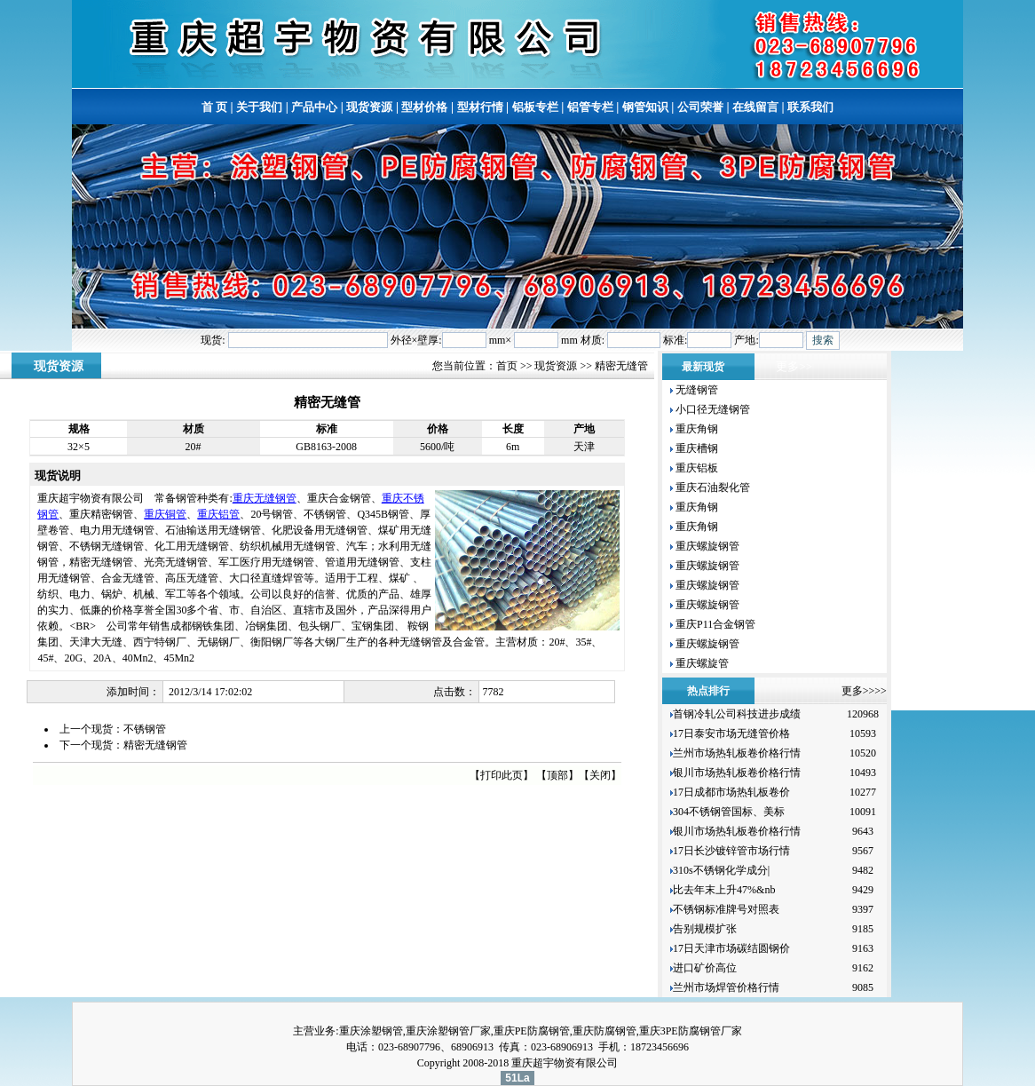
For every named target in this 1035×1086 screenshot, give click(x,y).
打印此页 (501, 775)
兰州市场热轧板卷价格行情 (737, 753)
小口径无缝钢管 (711, 409)
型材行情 (480, 107)
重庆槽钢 (695, 448)
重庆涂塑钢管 (371, 1031)
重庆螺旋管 (701, 663)
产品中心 (314, 107)
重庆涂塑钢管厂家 (448, 1031)
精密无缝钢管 (155, 745)
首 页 (214, 107)
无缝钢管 (695, 390)
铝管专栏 (590, 107)
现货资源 (369, 107)
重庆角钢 (695, 429)
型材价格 (424, 107)
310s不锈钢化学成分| (721, 870)
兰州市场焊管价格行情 (726, 987)
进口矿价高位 (706, 968)
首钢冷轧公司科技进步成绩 (737, 714)
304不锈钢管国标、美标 (729, 811)
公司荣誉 (700, 107)
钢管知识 (645, 107)
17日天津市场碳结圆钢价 (731, 948)
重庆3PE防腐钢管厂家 (690, 1031)
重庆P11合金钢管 (714, 624)
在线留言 (755, 107)
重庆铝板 (695, 468)
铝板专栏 (535, 107)
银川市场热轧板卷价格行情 (737, 772)
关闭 (600, 775)
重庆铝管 (218, 514)
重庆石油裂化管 (711, 487)
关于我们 (259, 107)
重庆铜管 (165, 514)
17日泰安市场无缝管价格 (731, 733)
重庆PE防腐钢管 (532, 1031)
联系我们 (810, 107)
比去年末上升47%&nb (724, 890)
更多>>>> (864, 691)
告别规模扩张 (706, 929)
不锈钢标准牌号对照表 (726, 909)
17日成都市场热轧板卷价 (731, 792)
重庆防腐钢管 (604, 1031)
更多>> (794, 366)
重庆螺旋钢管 (706, 546)
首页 (507, 366)
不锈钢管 (144, 729)
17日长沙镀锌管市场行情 (731, 850)
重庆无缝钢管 (264, 498)
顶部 (557, 775)
